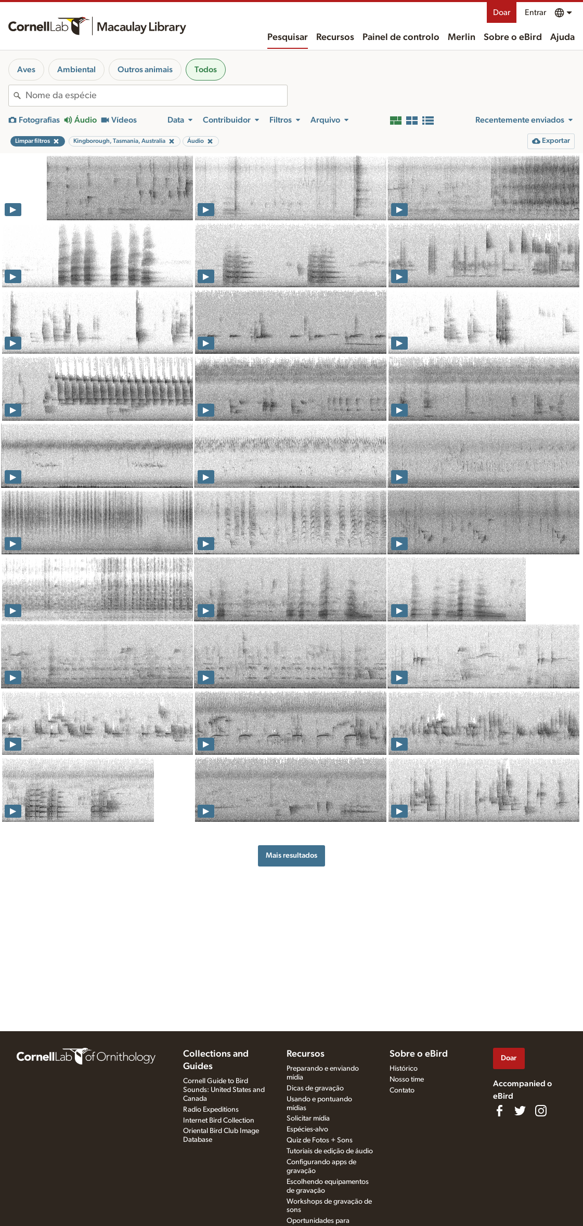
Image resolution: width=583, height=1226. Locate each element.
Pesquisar (287, 37)
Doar (501, 12)
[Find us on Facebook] (499, 1110)
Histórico (404, 1068)
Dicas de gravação (315, 1088)
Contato (402, 1090)
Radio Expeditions (211, 1109)
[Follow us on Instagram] (541, 1110)
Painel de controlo (400, 37)
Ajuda (562, 37)
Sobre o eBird (513, 37)
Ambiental (76, 69)
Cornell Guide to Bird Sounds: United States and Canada (224, 1089)
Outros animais (145, 69)
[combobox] (156, 95)
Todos (206, 69)
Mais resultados (291, 855)
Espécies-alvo (307, 1129)
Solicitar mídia (308, 1118)
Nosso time (407, 1079)
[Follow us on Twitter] (520, 1110)
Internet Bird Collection (218, 1120)
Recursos (335, 37)
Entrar (535, 12)
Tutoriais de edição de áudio (330, 1151)
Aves (26, 69)
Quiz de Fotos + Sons (320, 1140)
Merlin (461, 37)
